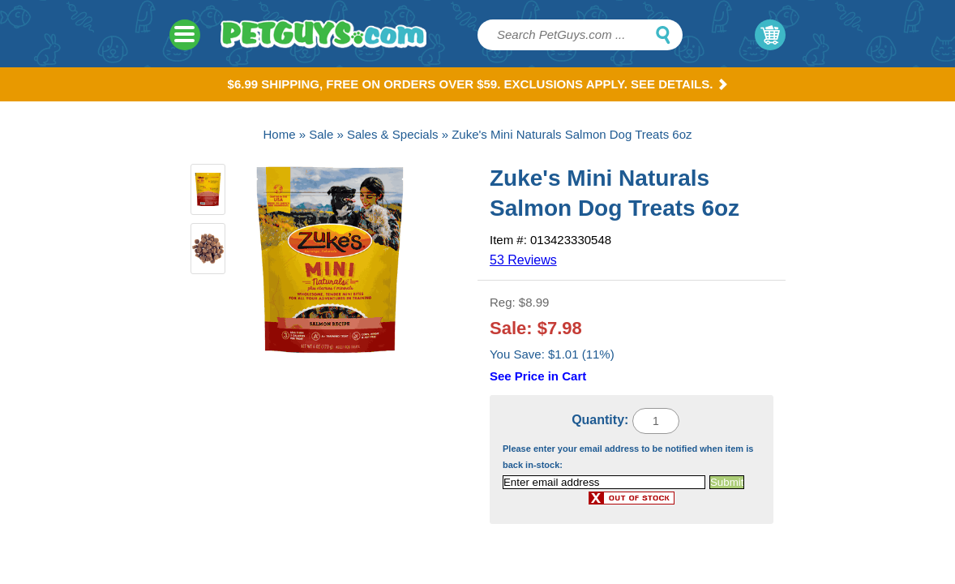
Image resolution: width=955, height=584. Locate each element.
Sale (321, 134)
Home (279, 134)
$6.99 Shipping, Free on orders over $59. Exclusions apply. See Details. (478, 84)
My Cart (770, 35)
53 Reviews (523, 260)
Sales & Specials (393, 134)
